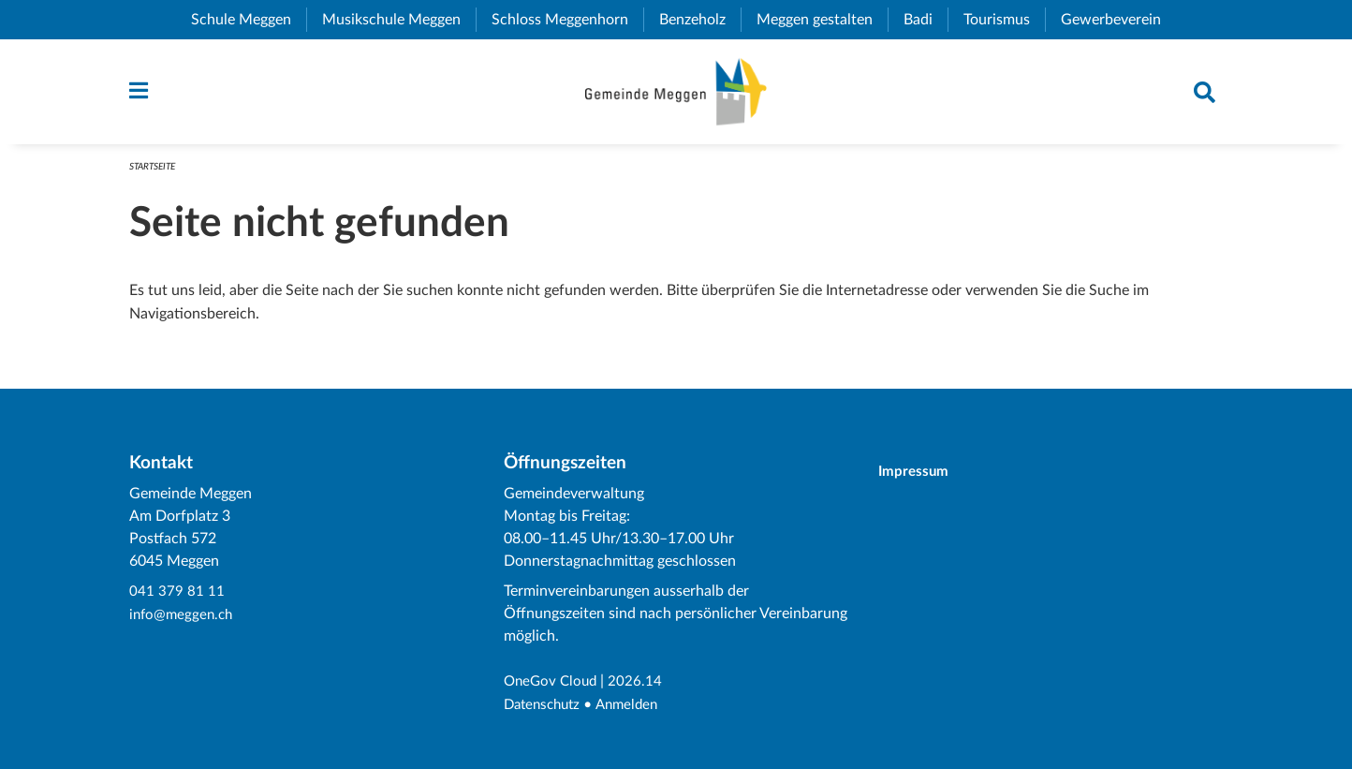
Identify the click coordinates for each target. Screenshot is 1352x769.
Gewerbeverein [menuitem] (1118, 19)
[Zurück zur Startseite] (675, 94)
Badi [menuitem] (926, 19)
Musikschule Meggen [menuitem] (399, 19)
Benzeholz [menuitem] (700, 19)
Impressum (921, 472)
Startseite (156, 170)
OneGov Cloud (553, 682)
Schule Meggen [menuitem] (248, 19)
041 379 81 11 (177, 592)
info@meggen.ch (183, 615)
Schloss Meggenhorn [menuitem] (567, 19)
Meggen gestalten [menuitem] (822, 19)
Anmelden (635, 705)
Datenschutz (545, 705)
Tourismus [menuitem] (1004, 19)
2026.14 (640, 682)
